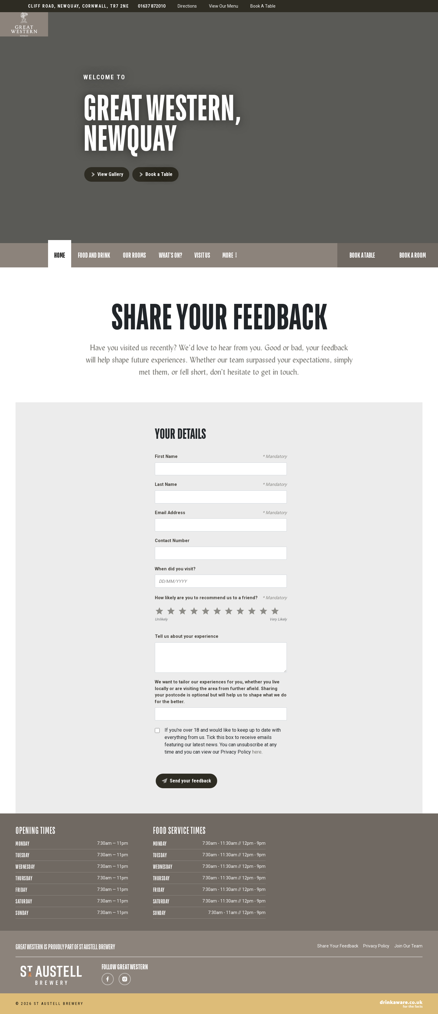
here (257, 752)
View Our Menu (223, 6)
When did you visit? (175, 569)
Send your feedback (190, 781)
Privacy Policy (376, 946)
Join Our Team (408, 946)
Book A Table (263, 6)
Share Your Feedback (337, 946)
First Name (221, 456)
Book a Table (158, 174)
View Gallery (110, 174)
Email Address (221, 513)
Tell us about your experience (186, 636)
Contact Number (172, 540)
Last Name (221, 484)
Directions (187, 6)
